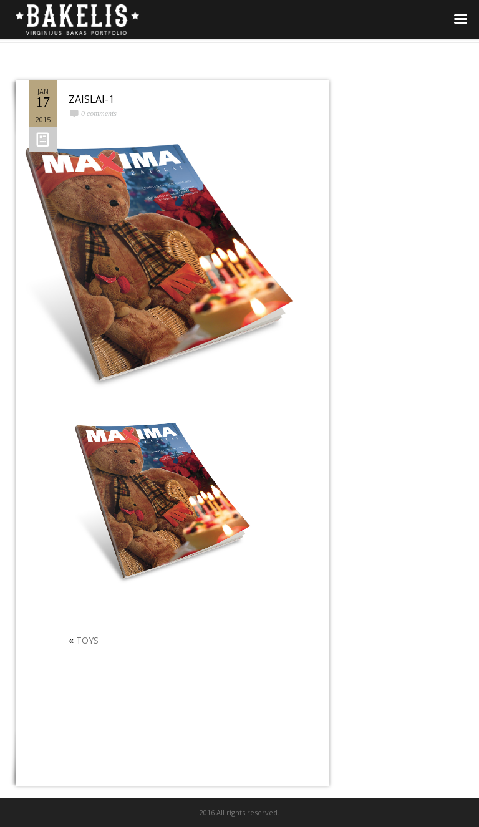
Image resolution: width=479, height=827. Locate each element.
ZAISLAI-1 (91, 99)
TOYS (87, 640)
